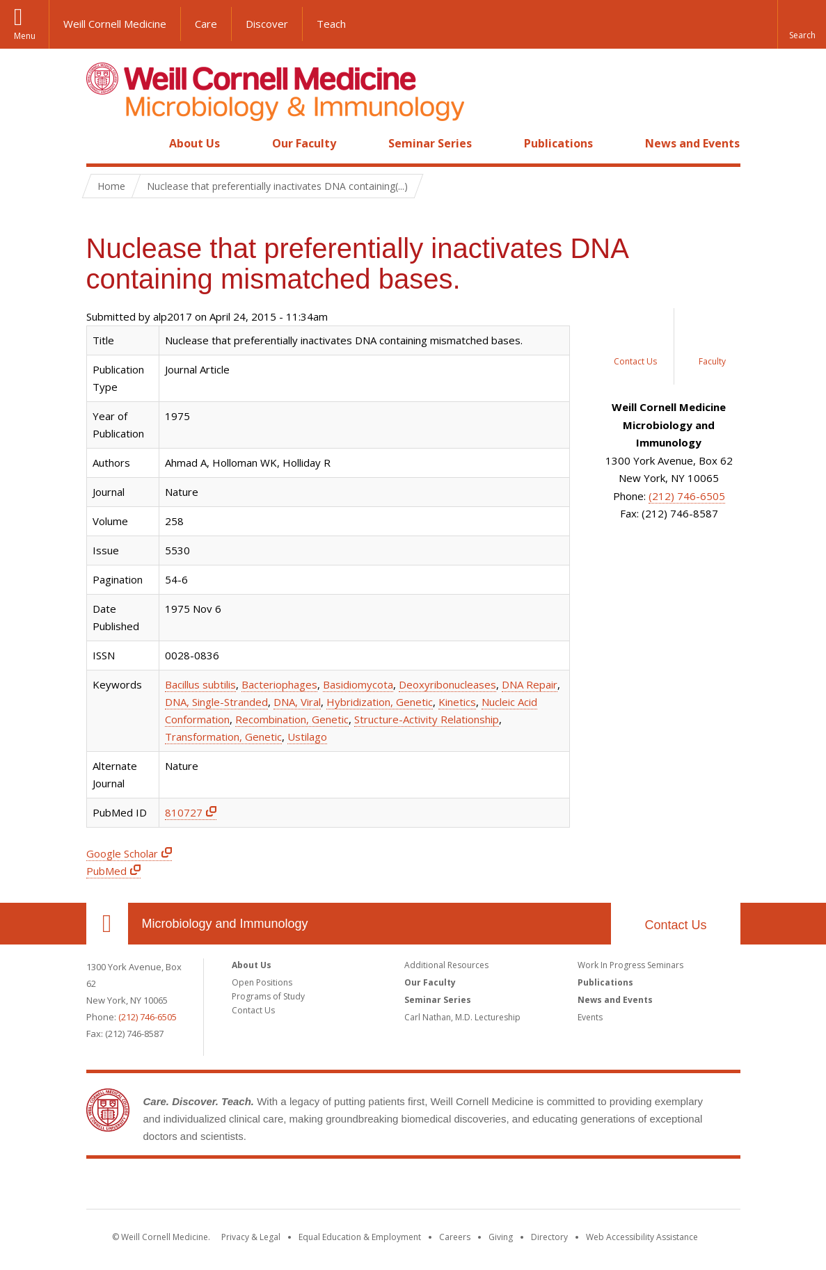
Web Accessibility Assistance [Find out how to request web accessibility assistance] (642, 1237)
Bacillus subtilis (200, 684)
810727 (183, 812)
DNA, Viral (297, 702)
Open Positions (262, 982)
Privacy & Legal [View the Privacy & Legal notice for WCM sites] (250, 1237)
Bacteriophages (279, 684)
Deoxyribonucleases (447, 684)
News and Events (692, 143)
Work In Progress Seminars (630, 965)
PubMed (106, 871)
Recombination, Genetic (292, 719)
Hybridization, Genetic (379, 702)
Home (101, 143)
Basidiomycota (358, 684)
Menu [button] (24, 36)
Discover (267, 24)
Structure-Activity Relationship (426, 719)
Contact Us (675, 925)
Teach (331, 24)
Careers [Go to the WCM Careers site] (454, 1237)
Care (206, 24)
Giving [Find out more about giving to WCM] (501, 1237)
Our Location (107, 924)
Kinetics (457, 702)
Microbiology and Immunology (225, 924)
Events (590, 1017)
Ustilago (307, 736)
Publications (558, 143)
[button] (801, 24)
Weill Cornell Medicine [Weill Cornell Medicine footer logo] (413, 1186)
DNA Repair (529, 684)
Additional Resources (446, 965)
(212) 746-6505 (687, 496)
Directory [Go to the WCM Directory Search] (549, 1237)
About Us (194, 143)
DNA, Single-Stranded (216, 702)
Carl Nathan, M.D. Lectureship (462, 1017)
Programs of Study (268, 996)
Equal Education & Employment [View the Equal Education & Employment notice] (360, 1237)
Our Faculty (304, 143)
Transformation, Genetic (223, 736)
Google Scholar (122, 853)
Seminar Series (430, 143)
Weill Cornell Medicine (114, 24)
